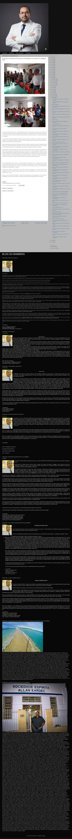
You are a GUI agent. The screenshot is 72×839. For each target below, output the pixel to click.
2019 (52, 69)
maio (53, 90)
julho (53, 87)
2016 (52, 74)
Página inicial (24, 223)
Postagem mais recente (8, 223)
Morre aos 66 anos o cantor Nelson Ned (59, 193)
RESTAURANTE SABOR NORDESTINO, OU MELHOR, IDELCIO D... (60, 214)
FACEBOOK (28, 53)
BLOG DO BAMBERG (13, 254)
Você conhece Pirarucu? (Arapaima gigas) (60, 191)
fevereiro (54, 95)
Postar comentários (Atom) (11, 225)
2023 (52, 62)
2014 (52, 77)
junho (53, 89)
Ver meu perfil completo (54, 248)
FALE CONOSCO (20, 53)
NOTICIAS (4, 53)
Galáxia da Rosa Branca (56, 211)
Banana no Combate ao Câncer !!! (58, 218)
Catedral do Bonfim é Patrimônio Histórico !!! (60, 162)
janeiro (53, 97)
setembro (54, 84)
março (53, 94)
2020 (52, 67)
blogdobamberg (54, 246)
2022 (52, 64)
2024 (52, 60)
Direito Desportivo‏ (55, 104)
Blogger (43, 835)
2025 (52, 59)
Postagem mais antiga (41, 223)
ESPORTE (11, 53)
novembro (54, 80)
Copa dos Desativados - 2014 (57, 207)
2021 (52, 65)
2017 (52, 72)
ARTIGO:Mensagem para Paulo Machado (60, 202)
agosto (53, 85)
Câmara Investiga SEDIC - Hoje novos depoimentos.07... (59, 181)
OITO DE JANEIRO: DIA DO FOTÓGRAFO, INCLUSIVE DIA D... (60, 147)
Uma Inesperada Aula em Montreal (58, 142)
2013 (52, 240)
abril (53, 92)
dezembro (54, 79)
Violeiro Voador (55, 119)
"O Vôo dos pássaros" (56, 124)
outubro (53, 82)
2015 (52, 76)
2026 (52, 57)
